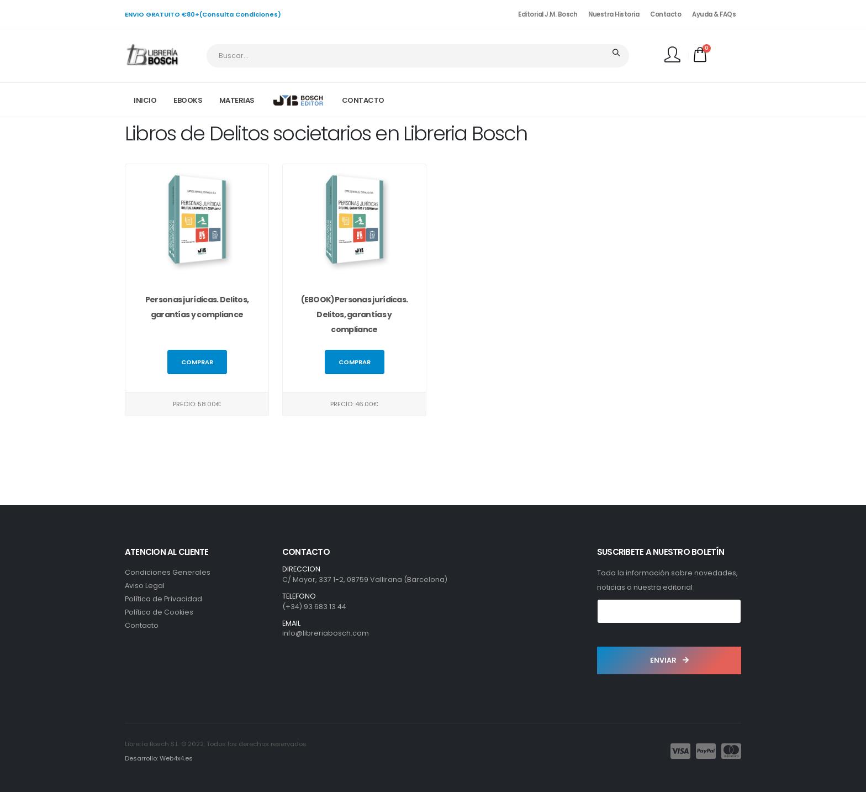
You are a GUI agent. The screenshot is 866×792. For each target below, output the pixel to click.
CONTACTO (363, 100)
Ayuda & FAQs (714, 14)
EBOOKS (187, 100)
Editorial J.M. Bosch (547, 14)
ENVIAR (669, 660)
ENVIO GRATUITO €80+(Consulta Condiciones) (203, 14)
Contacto (665, 14)
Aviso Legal (145, 585)
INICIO (145, 100)
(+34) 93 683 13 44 (314, 606)
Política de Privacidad (163, 599)
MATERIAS (237, 100)
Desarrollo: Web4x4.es (159, 758)
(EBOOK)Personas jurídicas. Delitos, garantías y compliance (354, 315)
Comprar (197, 362)
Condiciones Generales (167, 572)
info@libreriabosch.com (325, 633)
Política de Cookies (159, 612)
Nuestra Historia (613, 14)
